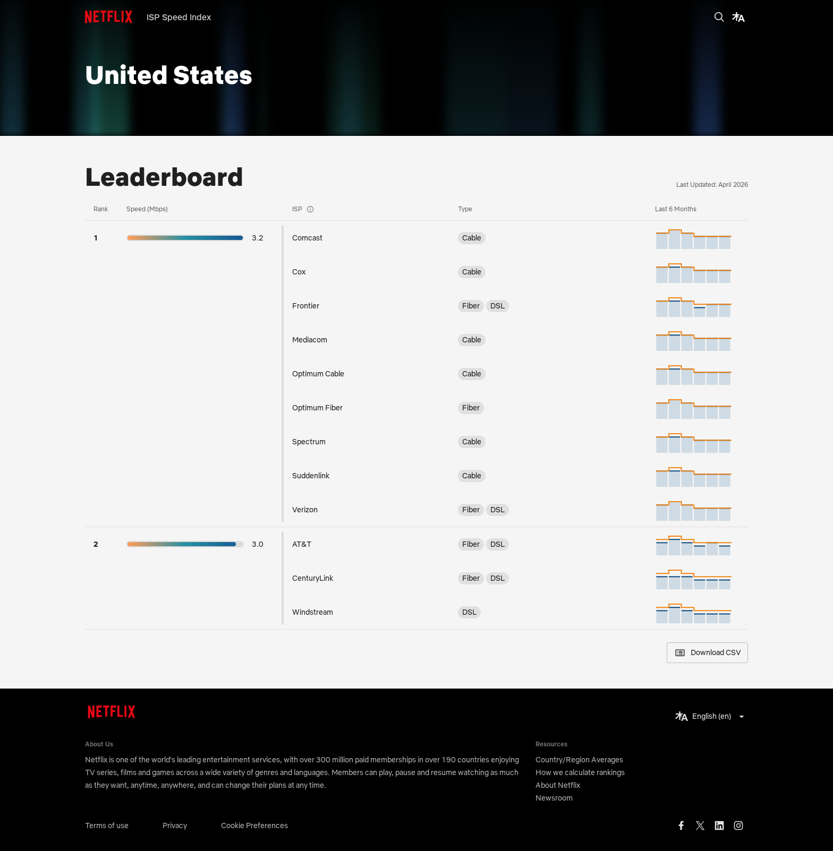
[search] (719, 16)
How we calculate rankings (580, 772)
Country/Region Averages (579, 759)
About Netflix (558, 785)
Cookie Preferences (254, 825)
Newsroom (554, 798)
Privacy (175, 825)
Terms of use (107, 825)
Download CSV (707, 652)
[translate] (738, 17)
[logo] (116, 17)
